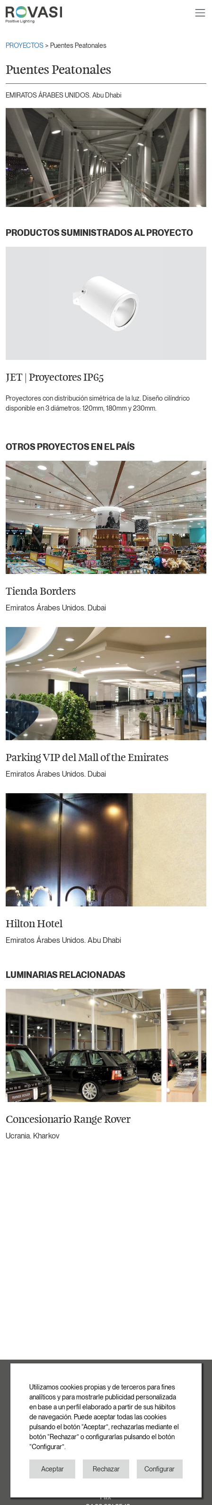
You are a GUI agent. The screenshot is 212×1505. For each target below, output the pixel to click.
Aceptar (52, 1469)
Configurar (159, 1469)
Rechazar (106, 1469)
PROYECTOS (25, 45)
